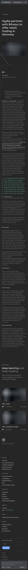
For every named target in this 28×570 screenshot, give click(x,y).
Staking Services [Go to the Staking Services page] (6, 469)
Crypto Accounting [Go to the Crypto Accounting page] (7, 467)
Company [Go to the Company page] (4, 508)
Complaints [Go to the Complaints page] (4, 559)
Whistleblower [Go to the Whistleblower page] (5, 557)
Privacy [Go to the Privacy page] (4, 555)
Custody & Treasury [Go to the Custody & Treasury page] (7, 476)
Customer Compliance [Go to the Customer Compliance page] (8, 464)
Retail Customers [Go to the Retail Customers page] (6, 524)
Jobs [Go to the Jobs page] (3, 510)
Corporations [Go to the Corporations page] (5, 498)
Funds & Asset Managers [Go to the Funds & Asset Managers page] (8, 500)
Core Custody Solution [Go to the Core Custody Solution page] (8, 462)
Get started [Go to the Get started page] (18, 2)
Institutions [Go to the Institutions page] (5, 492)
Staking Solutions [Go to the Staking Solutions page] (6, 480)
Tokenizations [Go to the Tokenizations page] (5, 478)
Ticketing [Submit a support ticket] (4, 526)
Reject (4, 567)
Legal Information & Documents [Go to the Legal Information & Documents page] (10, 517)
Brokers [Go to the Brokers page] (4, 494)
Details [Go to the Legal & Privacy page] (8, 567)
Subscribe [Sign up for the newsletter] (6, 547)
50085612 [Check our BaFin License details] (11, 443)
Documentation (6, 531)
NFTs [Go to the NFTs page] (3, 482)
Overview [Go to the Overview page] (4, 460)
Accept (23, 567)
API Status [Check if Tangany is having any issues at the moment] (5, 528)
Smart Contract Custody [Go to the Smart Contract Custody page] (8, 485)
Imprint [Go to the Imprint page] (4, 552)
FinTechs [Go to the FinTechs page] (4, 496)
